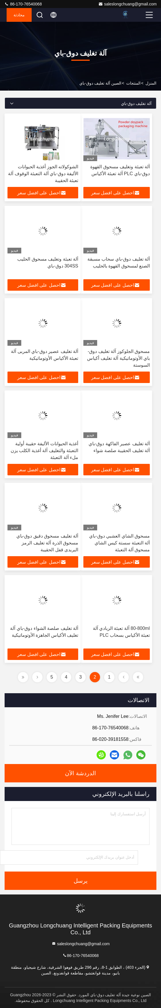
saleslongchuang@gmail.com (127, 4)
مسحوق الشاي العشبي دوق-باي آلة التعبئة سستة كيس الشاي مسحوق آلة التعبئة (119, 543)
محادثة (19, 15)
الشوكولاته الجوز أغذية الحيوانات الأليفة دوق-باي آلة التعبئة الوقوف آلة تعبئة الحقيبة (43, 173)
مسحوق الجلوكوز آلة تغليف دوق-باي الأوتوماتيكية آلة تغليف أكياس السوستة (118, 358)
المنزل (150, 83)
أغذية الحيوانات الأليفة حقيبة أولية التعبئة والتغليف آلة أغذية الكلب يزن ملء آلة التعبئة (44, 450)
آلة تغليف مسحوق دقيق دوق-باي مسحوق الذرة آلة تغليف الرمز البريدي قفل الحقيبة (47, 543)
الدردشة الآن (80, 773)
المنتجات (133, 83)
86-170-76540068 (23, 4)
